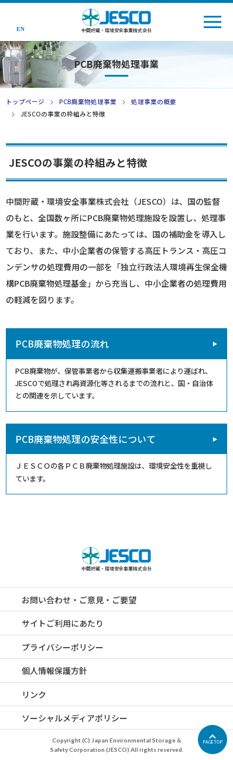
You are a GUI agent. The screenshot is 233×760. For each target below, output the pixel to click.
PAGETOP (212, 742)
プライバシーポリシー (63, 647)
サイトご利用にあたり (63, 623)
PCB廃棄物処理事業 (88, 101)
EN (20, 29)
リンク (34, 694)
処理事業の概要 (153, 101)
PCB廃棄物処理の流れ (62, 343)
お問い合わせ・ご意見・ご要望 (79, 600)
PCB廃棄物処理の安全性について (85, 439)
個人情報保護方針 (54, 670)
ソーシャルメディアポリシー (75, 718)
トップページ (25, 101)
